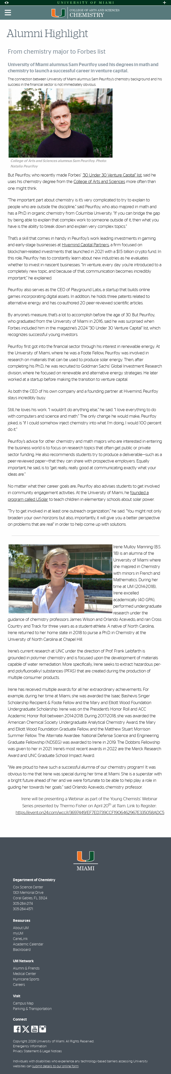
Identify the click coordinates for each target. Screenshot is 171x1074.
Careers (19, 985)
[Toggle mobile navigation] (8, 12)
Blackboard (22, 950)
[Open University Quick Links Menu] (164, 2)
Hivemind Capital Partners (85, 245)
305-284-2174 (23, 903)
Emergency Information (30, 1046)
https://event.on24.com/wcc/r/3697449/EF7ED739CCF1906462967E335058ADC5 (90, 813)
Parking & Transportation (32, 1009)
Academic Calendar (28, 944)
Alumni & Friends (26, 968)
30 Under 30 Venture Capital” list (112, 175)
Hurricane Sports (26, 979)
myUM (18, 933)
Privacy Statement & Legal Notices (37, 1051)
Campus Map (23, 1003)
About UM (21, 928)
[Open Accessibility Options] (6, 2)
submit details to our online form (55, 1066)
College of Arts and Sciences (99, 181)
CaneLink (20, 939)
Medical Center (24, 974)
